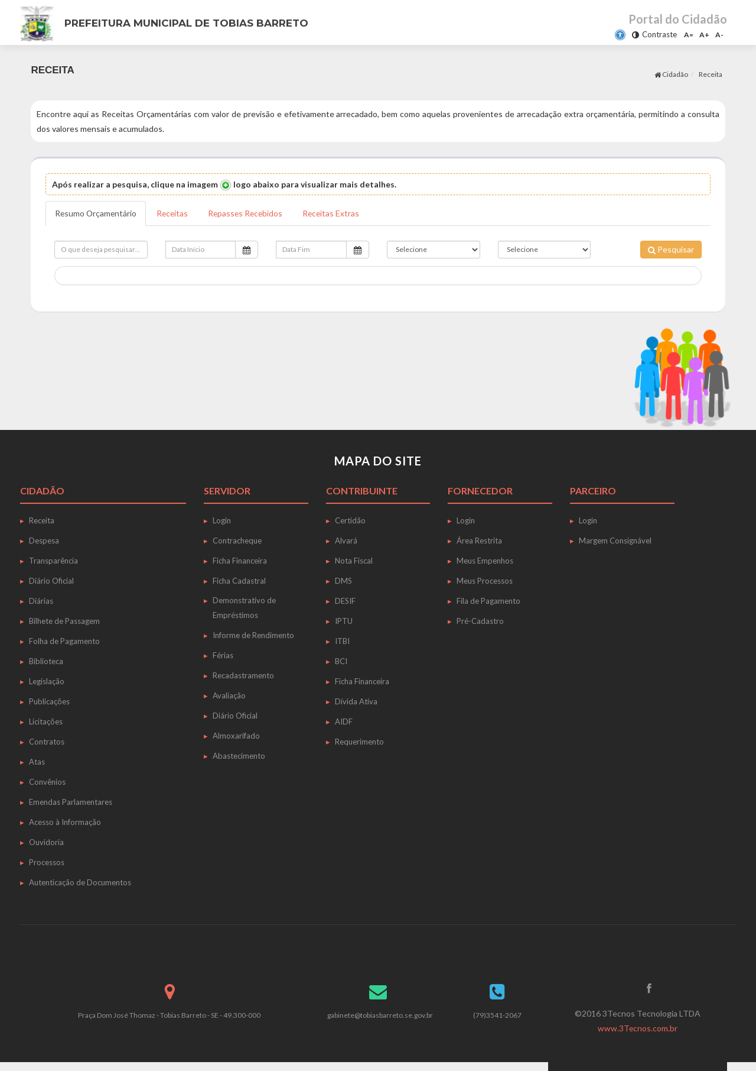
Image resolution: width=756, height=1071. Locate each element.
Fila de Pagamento (488, 601)
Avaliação (229, 695)
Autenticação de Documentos (80, 882)
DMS (343, 580)
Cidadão (671, 74)
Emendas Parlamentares (70, 802)
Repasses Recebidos (249, 213)
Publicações (49, 701)
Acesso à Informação (65, 822)
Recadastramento (243, 675)
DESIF (345, 601)
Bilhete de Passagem (64, 621)
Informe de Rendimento (253, 635)
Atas (37, 761)
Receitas (174, 213)
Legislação (46, 681)
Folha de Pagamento (64, 641)
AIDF (344, 721)
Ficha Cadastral (239, 580)
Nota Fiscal (354, 560)
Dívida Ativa (356, 701)
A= (688, 34)
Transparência (53, 560)
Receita (710, 74)
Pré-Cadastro (480, 621)
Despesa (44, 540)
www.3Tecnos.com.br (637, 1028)
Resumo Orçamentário (96, 213)
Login (222, 520)
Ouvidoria (46, 842)
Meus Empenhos (485, 560)
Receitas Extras (337, 213)
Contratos (46, 741)
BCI (341, 661)
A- (719, 34)
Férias (223, 655)
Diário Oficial (51, 580)
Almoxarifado (236, 735)
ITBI (342, 641)
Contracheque (237, 540)
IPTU (344, 621)
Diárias (41, 601)
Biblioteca (46, 661)
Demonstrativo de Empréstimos (244, 608)
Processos (46, 862)
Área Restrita (479, 540)
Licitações (46, 721)
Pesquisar (671, 249)
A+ (704, 34)
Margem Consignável (615, 540)
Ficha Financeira (240, 560)
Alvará (346, 540)
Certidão (350, 520)
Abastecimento (239, 756)
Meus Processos (485, 580)
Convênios (47, 782)
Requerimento (359, 741)
